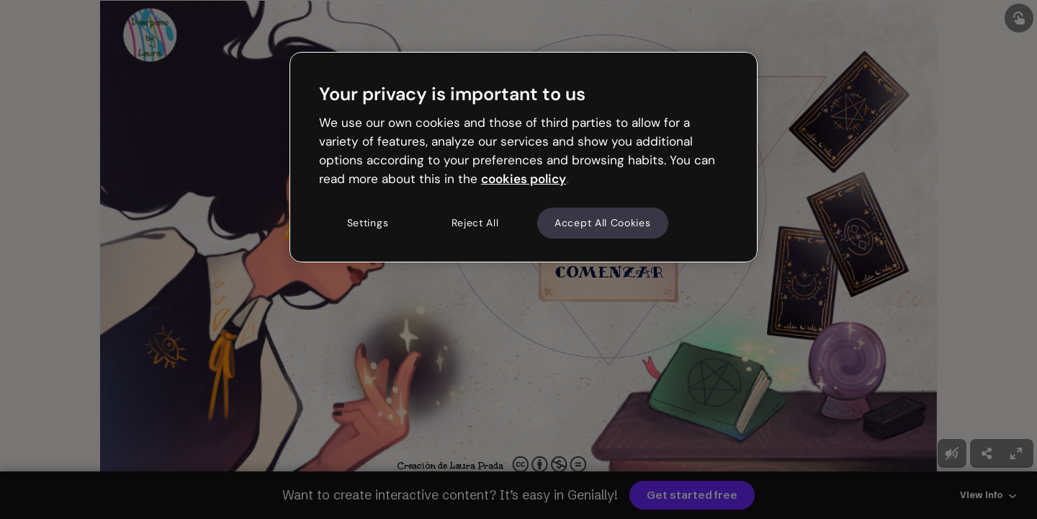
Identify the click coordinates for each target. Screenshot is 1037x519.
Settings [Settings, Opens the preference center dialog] (368, 222)
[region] (523, 157)
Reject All (475, 222)
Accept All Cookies (603, 222)
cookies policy (523, 179)
